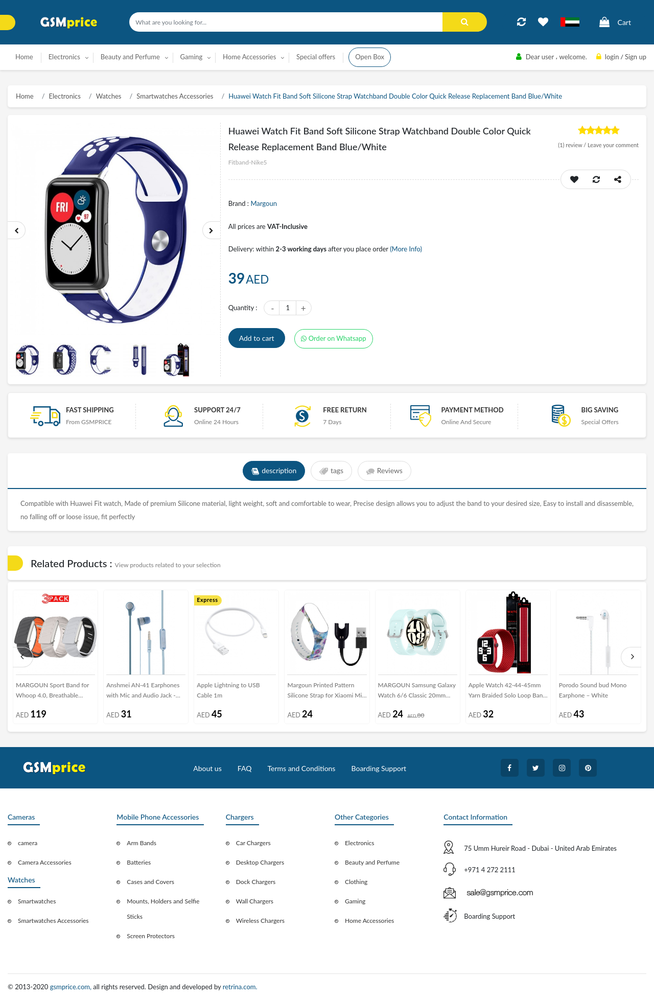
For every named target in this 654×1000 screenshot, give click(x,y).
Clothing (356, 882)
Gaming (355, 901)
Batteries (139, 862)
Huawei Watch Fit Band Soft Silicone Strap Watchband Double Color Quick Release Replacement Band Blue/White (395, 96)
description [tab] (273, 471)
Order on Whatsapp (333, 338)
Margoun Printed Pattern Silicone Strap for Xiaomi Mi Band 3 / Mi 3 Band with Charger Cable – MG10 (324, 692)
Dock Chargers (256, 882)
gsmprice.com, (72, 987)
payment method (472, 410)
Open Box (369, 57)
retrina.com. (240, 987)
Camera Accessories (45, 862)
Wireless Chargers (260, 920)
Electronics (65, 96)
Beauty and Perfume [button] (130, 57)
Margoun (263, 203)
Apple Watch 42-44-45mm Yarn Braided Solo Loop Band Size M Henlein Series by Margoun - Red (508, 692)
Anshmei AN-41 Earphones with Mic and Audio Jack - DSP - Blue (142, 692)
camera (27, 843)
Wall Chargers (254, 901)
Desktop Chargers (260, 862)
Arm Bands (141, 843)
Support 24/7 (217, 410)
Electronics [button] (64, 57)
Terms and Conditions (301, 768)
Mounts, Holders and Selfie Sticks (163, 908)
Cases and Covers (150, 882)
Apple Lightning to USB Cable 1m (228, 690)
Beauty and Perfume (372, 862)
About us (207, 768)
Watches (109, 96)
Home (24, 57)
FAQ (245, 768)
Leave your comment (613, 145)
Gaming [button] (191, 57)
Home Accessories (369, 920)
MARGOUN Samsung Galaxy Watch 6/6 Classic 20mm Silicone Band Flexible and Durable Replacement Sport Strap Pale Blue (417, 692)
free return (345, 410)
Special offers (315, 57)
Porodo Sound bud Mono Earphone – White (593, 690)
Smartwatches (37, 901)
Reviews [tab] (384, 471)
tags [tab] (331, 471)
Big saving (600, 410)
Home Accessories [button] (249, 57)
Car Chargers (253, 843)
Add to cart (256, 338)
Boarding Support (379, 768)
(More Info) (406, 249)
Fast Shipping (90, 410)
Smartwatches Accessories (174, 96)
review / (573, 145)
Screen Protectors (151, 936)
